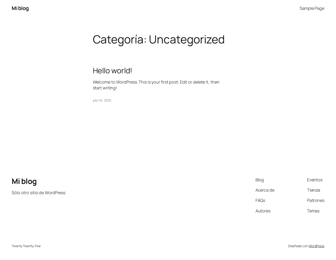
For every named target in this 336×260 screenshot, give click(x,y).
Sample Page (312, 8)
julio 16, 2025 (102, 100)
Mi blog (20, 8)
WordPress (316, 246)
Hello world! (113, 70)
